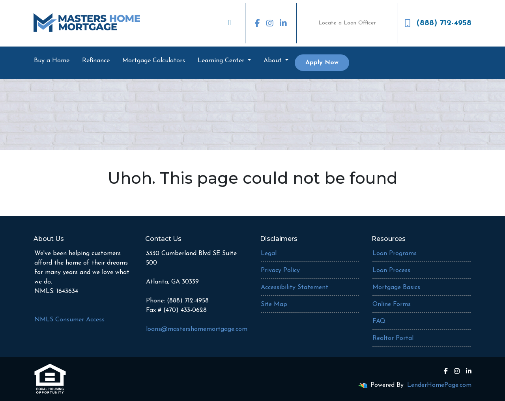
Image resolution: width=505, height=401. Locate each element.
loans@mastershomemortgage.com (196, 329)
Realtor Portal (392, 338)
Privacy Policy (280, 270)
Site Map (274, 304)
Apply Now (322, 63)
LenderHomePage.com (439, 385)
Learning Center (222, 61)
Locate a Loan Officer (347, 23)
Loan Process (391, 270)
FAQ (378, 321)
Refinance (96, 61)
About (274, 61)
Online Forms (391, 304)
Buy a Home (51, 61)
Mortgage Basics (396, 287)
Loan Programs (394, 253)
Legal (269, 253)
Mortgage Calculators (153, 61)
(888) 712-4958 (437, 23)
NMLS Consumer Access (69, 320)
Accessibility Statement (294, 287)
